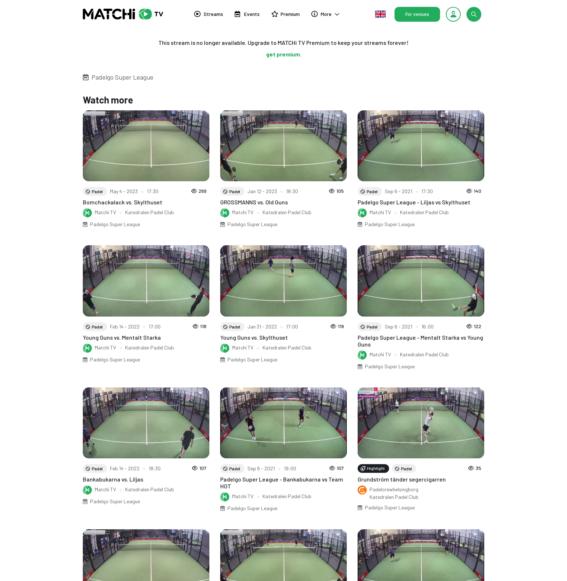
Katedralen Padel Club (149, 212)
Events (247, 14)
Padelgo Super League (122, 77)
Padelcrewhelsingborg (394, 489)
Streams (208, 14)
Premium (285, 14)
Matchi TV (105, 212)
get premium (283, 54)
